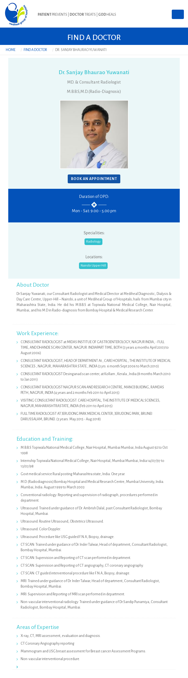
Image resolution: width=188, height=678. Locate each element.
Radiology (93, 241)
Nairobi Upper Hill (93, 265)
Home (10, 50)
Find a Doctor (35, 50)
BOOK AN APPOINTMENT (94, 179)
